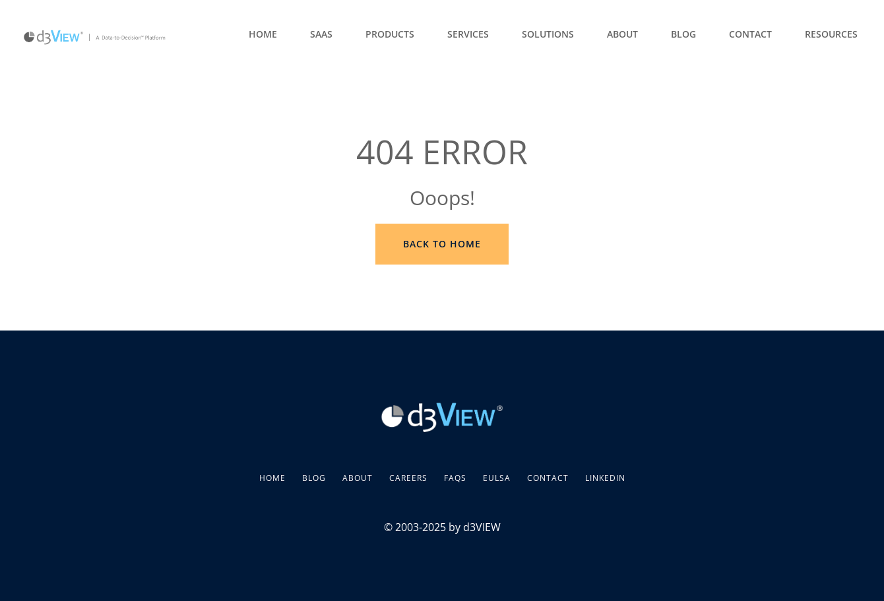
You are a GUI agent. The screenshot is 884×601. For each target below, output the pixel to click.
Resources (831, 34)
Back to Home (442, 243)
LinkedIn (605, 478)
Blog (683, 34)
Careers (408, 478)
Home (263, 34)
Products (389, 34)
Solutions (548, 34)
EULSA (497, 478)
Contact (750, 34)
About (622, 34)
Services (468, 34)
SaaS (321, 34)
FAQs (455, 478)
